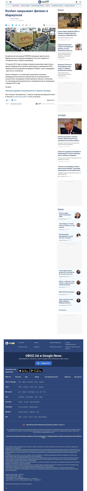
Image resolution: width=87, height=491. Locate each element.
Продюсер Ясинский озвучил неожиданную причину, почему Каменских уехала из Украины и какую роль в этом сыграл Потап (66, 47)
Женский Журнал (42, 416)
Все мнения (62, 310)
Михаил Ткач (62, 229)
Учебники (24, 392)
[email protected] (23, 480)
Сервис (41, 397)
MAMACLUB (32, 411)
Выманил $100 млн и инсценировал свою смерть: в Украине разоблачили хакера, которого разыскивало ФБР (65, 67)
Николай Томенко (63, 240)
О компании (21, 342)
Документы (37, 346)
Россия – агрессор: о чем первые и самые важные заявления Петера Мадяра (66, 283)
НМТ (44, 392)
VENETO (48, 5)
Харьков (24, 382)
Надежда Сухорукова (64, 276)
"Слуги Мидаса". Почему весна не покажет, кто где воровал (67, 225)
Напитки (26, 402)
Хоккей (31, 387)
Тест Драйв (21, 397)
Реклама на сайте (22, 346)
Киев (19, 382)
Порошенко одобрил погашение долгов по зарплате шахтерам (27, 91)
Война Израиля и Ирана (37, 5)
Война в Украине (25, 5)
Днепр (36, 382)
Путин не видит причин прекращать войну (65, 214)
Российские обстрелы (57, 5)
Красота (31, 416)
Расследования (49, 377)
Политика (18, 377)
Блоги (56, 377)
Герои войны (15, 5)
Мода (35, 416)
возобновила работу (20, 97)
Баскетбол (25, 387)
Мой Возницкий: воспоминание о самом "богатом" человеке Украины (66, 236)
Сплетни (25, 416)
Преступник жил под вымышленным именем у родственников (64, 74)
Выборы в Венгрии (70, 5)
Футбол (20, 387)
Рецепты (20, 402)
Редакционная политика (16, 103)
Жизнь (37, 377)
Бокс (36, 387)
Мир (26, 377)
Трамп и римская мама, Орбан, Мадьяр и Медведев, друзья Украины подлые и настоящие (66, 301)
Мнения (61, 209)
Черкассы (41, 382)
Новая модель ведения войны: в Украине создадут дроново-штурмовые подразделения (69, 33)
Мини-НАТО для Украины (66, 292)
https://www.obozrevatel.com (57, 446)
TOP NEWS (62, 115)
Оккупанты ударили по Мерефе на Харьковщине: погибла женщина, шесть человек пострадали (69, 153)
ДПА (37, 392)
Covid (37, 411)
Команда (36, 342)
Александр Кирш (63, 294)
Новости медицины (23, 411)
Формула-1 (41, 387)
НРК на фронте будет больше (65, 37)
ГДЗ (19, 392)
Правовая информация (55, 342)
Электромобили (29, 397)
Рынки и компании (14, 18)
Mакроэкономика (33, 407)
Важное (61, 10)
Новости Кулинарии (35, 402)
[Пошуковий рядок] (80, 2)
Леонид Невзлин (63, 219)
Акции (36, 397)
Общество (67, 377)
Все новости (78, 377)
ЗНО (41, 392)
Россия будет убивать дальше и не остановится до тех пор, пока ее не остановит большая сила (66, 272)
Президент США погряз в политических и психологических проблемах (68, 143)
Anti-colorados (62, 287)
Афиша (20, 416)
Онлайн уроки (31, 392)
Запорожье (30, 382)
